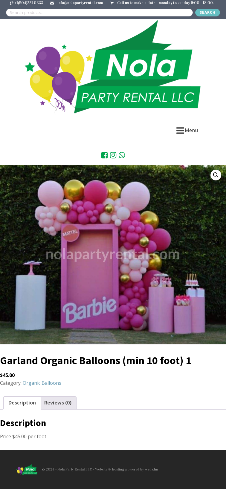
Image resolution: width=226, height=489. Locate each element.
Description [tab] (22, 402)
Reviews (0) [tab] (57, 402)
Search (208, 12)
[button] (215, 175)
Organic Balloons (42, 383)
